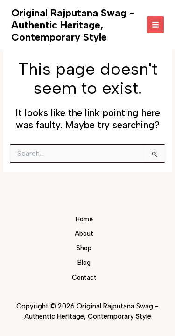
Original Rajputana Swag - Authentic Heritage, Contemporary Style (72, 25)
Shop (84, 248)
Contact (84, 277)
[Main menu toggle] (155, 25)
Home (84, 219)
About (84, 233)
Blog (84, 262)
